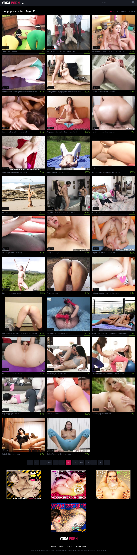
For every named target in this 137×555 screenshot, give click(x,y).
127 (81, 462)
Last (100, 462)
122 (49, 462)
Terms (61, 546)
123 (55, 462)
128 (87, 462)
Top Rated (131, 11)
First (36, 462)
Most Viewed (121, 11)
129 (94, 462)
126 (75, 462)
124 (62, 462)
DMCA (70, 546)
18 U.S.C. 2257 (80, 546)
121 (43, 462)
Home (53, 546)
